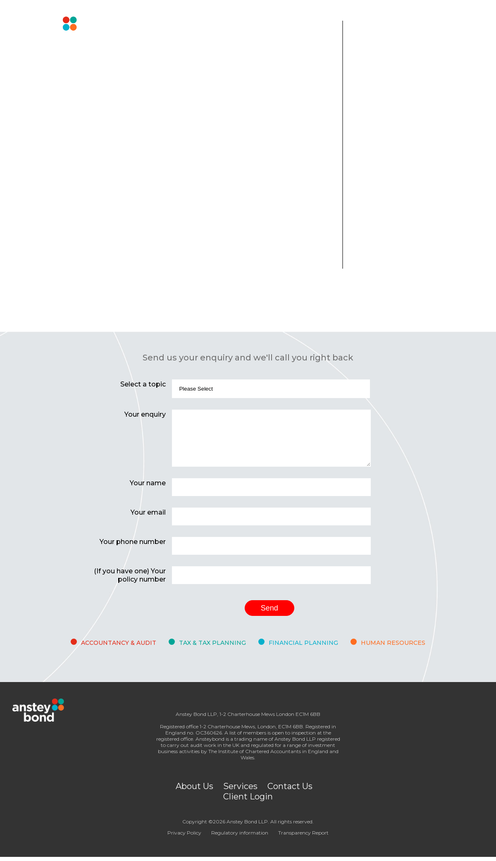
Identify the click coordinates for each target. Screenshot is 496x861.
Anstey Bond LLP (247, 821)
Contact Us (289, 786)
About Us (194, 786)
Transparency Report (303, 833)
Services (240, 786)
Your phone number (133, 542)
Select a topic (143, 384)
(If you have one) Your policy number (130, 575)
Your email (148, 512)
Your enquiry (145, 414)
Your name (148, 483)
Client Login (248, 796)
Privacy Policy (184, 833)
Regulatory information (239, 833)
